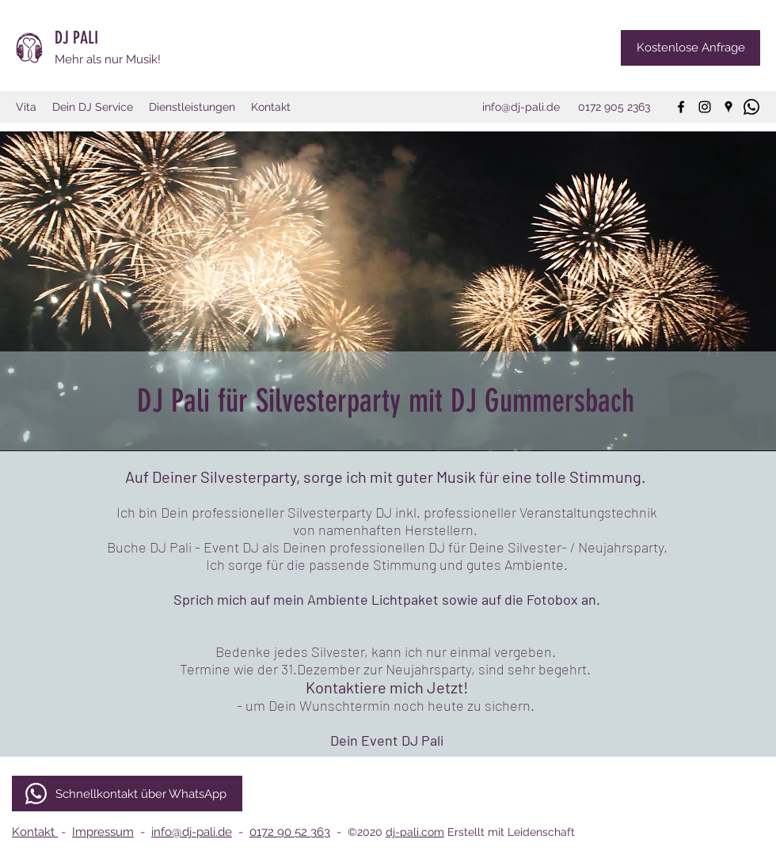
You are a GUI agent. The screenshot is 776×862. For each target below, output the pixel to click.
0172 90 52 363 (289, 832)
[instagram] (705, 107)
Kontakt (35, 832)
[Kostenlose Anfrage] (690, 48)
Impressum (103, 832)
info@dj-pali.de (191, 832)
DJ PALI (78, 37)
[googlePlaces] (728, 107)
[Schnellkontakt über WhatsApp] (127, 793)
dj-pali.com (415, 832)
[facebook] (681, 107)
